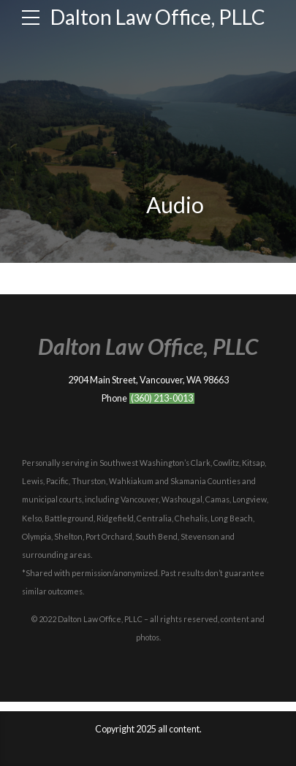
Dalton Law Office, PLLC (157, 16)
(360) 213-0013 (162, 398)
